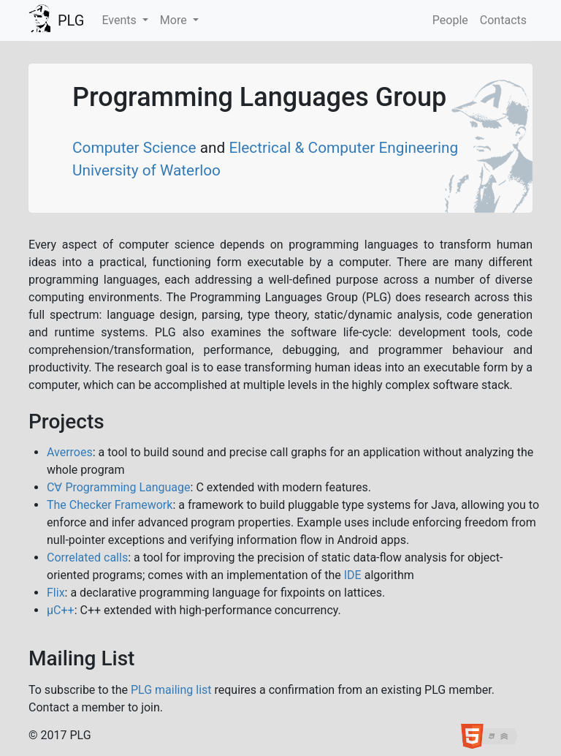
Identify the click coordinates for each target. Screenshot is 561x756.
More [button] (175, 20)
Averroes (70, 452)
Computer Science (136, 147)
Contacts (503, 20)
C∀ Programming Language (119, 487)
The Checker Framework (109, 505)
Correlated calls (87, 557)
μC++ (61, 610)
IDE (353, 575)
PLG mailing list (171, 690)
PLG (71, 20)
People (450, 20)
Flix (56, 593)
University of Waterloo (146, 170)
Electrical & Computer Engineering (343, 147)
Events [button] (120, 20)
